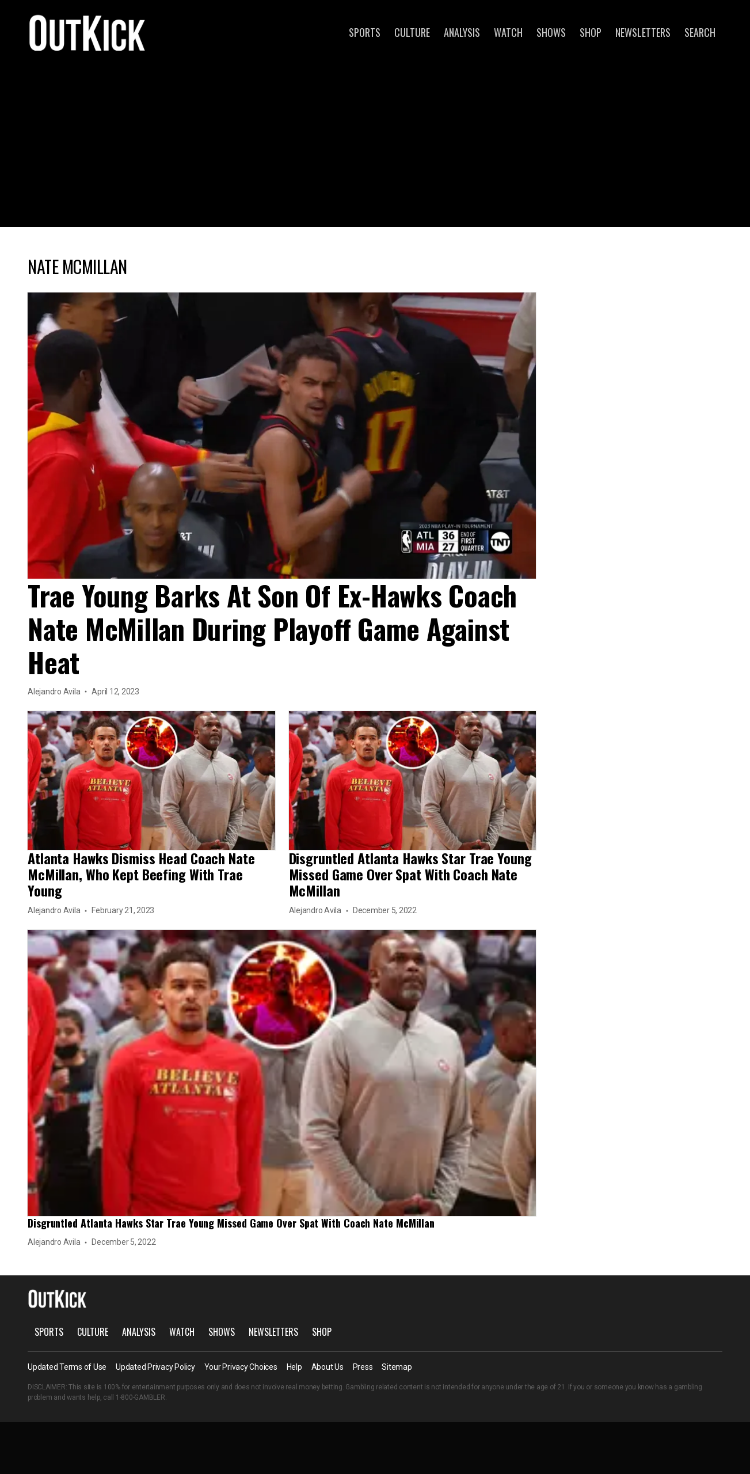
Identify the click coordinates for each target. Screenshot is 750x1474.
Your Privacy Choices (240, 1367)
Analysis (462, 32)
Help (294, 1367)
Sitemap (397, 1367)
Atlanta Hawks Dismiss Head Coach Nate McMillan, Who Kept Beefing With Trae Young (141, 874)
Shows (551, 32)
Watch (508, 32)
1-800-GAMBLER (140, 1397)
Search (699, 32)
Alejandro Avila (54, 691)
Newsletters (643, 32)
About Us (327, 1367)
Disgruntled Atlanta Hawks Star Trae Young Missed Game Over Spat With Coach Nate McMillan (410, 874)
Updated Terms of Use (67, 1367)
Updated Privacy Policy (155, 1367)
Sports (364, 32)
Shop (590, 32)
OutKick (87, 32)
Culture (412, 32)
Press (363, 1367)
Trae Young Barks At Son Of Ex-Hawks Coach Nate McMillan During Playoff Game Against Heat (272, 628)
